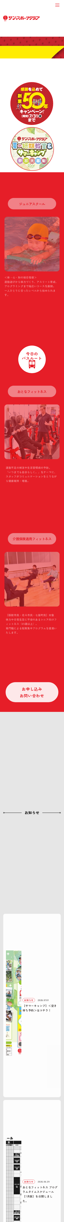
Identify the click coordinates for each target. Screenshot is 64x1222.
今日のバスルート (32, 356)
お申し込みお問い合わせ (32, 693)
